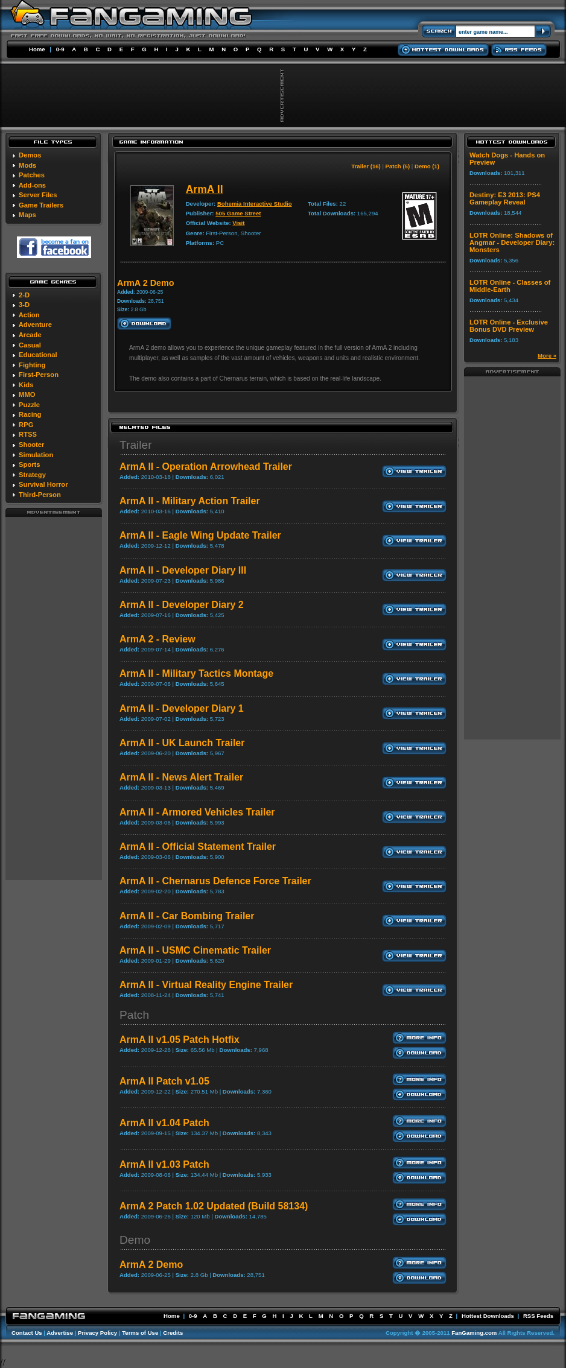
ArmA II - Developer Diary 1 (181, 708)
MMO (27, 394)
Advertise (59, 1332)
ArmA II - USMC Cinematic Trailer (195, 950)
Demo (134, 1239)
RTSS (28, 434)
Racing (30, 414)
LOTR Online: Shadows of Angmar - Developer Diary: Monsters (512, 242)
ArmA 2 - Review (157, 639)
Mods (27, 165)
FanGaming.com (474, 1332)
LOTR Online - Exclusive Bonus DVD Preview (508, 325)
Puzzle (29, 404)
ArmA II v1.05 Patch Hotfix (179, 1039)
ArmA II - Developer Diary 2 (181, 605)
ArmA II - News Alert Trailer (181, 777)
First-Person (39, 374)
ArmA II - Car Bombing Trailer (186, 916)
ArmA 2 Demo (151, 1264)
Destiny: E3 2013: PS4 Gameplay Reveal (504, 198)
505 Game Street (238, 213)
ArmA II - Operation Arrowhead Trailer (205, 466)
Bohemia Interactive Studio (254, 203)
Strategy (32, 474)
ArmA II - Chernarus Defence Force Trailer (215, 881)
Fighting (32, 365)
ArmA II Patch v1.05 (164, 1081)
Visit (238, 223)
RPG (26, 424)
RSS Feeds (538, 1316)
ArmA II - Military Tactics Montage (196, 673)
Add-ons (32, 185)
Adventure (35, 324)
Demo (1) (427, 166)
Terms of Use (140, 1332)
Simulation (36, 454)
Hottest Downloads (488, 1316)
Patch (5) (398, 166)
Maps (27, 214)
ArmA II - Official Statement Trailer (197, 846)
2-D (24, 295)
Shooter (31, 444)
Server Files (38, 194)
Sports (29, 464)
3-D (24, 304)
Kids (26, 384)
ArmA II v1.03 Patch (164, 1164)
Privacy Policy (97, 1332)
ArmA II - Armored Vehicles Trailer (197, 812)
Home (37, 49)
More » (547, 355)
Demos (30, 155)
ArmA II (204, 189)
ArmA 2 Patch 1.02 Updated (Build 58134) (213, 1206)
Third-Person (40, 494)
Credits (173, 1332)
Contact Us (26, 1332)
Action (29, 314)
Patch (134, 1015)
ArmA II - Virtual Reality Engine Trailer (206, 985)
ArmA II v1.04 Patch (164, 1123)
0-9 (60, 49)
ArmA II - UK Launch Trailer (181, 743)
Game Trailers (41, 205)
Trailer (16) (366, 166)
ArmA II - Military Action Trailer (189, 501)
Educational (38, 354)
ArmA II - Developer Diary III (182, 570)
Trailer (135, 445)
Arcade (30, 334)
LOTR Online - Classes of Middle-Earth (509, 286)
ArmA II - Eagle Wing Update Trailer (200, 535)
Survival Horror (43, 484)
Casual (30, 345)
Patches (32, 175)
